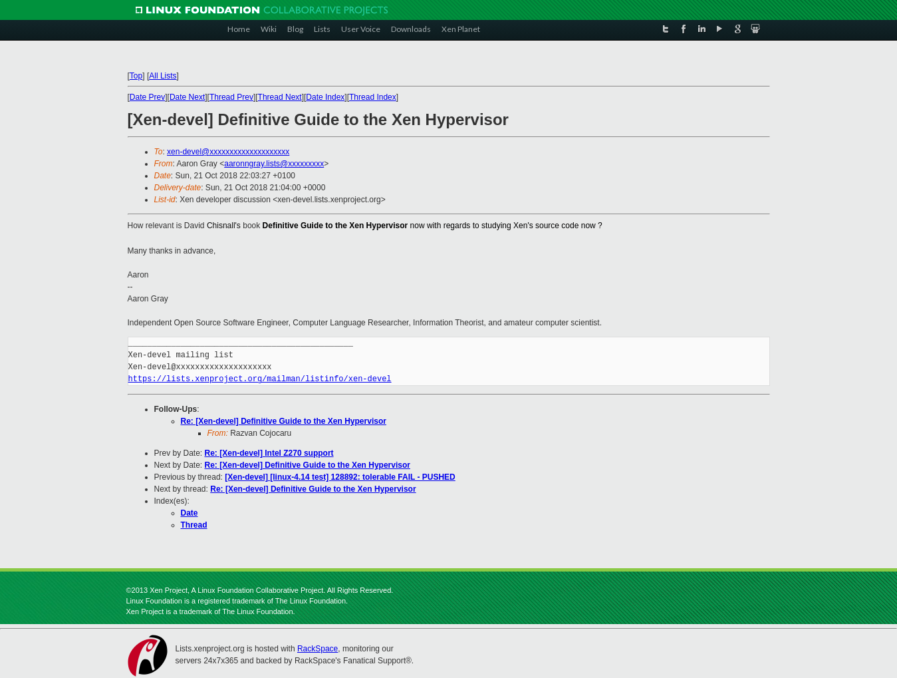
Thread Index (372, 97)
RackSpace (317, 648)
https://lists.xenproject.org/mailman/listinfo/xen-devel (260, 379)
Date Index (325, 97)
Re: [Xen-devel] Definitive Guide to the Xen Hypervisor (283, 421)
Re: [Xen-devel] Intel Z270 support (269, 453)
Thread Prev (231, 97)
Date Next (187, 97)
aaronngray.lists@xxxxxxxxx (274, 163)
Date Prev (147, 97)
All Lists (162, 76)
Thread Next (280, 97)
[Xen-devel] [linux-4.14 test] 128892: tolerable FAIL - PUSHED (340, 477)
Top (136, 76)
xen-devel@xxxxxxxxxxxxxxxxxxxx (228, 151)
